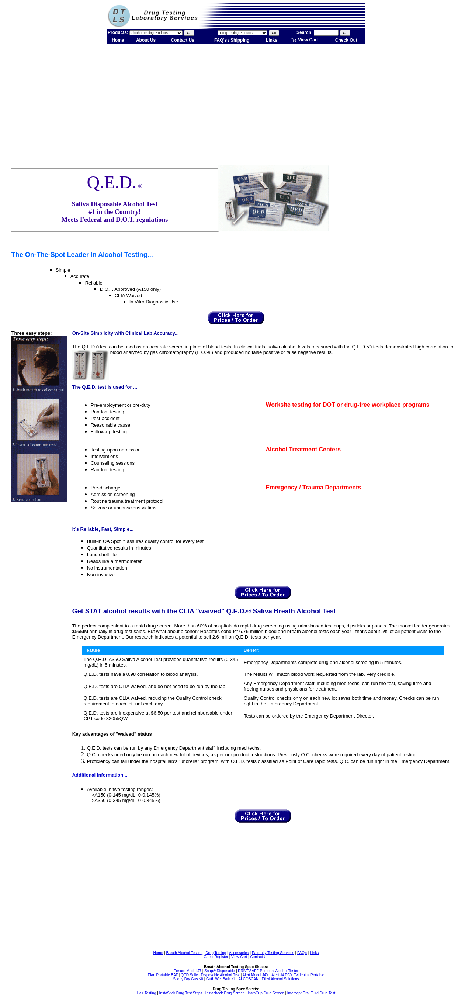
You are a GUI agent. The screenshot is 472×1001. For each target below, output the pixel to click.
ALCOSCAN (248, 979)
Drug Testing (215, 953)
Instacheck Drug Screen (225, 993)
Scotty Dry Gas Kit (188, 979)
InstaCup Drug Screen (266, 993)
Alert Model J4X (256, 975)
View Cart (304, 39)
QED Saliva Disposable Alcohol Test (210, 975)
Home (118, 40)
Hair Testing (146, 993)
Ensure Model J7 (187, 971)
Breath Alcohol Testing (184, 953)
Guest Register (216, 957)
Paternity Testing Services (273, 953)
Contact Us (182, 40)
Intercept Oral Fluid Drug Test (311, 993)
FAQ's (302, 953)
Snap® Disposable (219, 971)
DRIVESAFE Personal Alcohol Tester (268, 971)
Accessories (239, 953)
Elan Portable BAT (163, 975)
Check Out (346, 40)
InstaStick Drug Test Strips (180, 993)
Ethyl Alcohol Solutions (280, 979)
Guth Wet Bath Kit (221, 979)
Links (271, 40)
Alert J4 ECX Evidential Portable (297, 975)
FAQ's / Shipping (232, 40)
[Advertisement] (236, 102)
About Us (146, 40)
